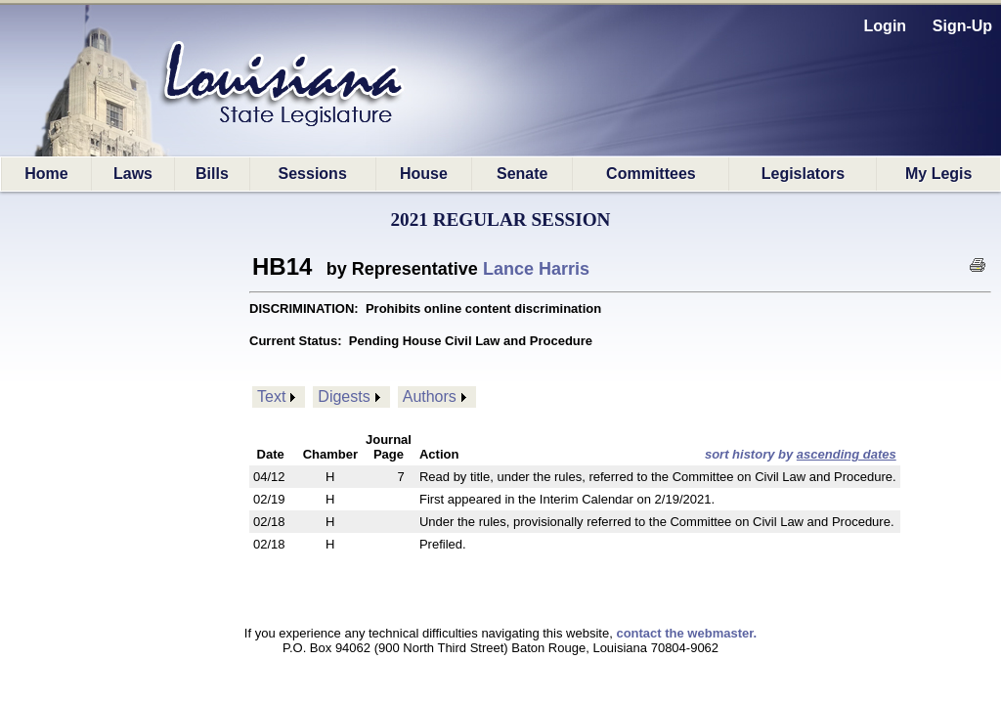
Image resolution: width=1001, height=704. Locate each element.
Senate (522, 173)
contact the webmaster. (686, 633)
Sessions (313, 173)
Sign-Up (962, 26)
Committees (651, 173)
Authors (430, 396)
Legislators (803, 173)
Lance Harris (536, 269)
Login (885, 26)
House (424, 173)
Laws (132, 173)
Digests (344, 396)
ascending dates (846, 454)
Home (45, 173)
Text (271, 396)
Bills (212, 173)
